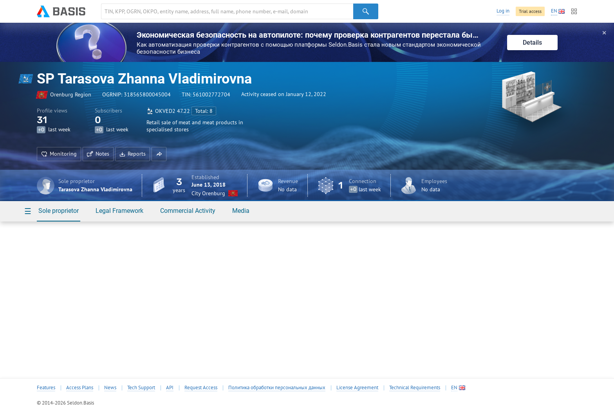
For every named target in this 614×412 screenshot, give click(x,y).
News (110, 388)
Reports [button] (132, 153)
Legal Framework (119, 210)
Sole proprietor (58, 210)
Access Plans (79, 388)
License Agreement (357, 388)
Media (240, 210)
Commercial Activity (187, 210)
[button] (159, 154)
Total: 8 (204, 110)
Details (532, 42)
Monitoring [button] (59, 153)
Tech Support (141, 388)
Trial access (530, 11)
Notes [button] (98, 153)
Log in (503, 10)
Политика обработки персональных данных (276, 388)
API (169, 388)
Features (46, 388)
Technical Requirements (414, 388)
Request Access (200, 388)
